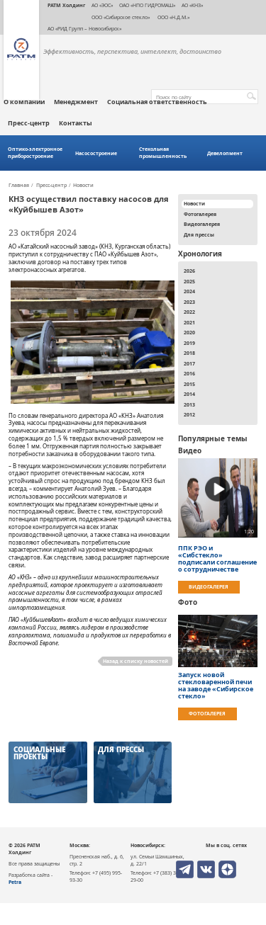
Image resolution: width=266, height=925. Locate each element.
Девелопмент (225, 153)
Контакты (75, 123)
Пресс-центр (29, 123)
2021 (189, 322)
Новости (83, 185)
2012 (189, 414)
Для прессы (199, 234)
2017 (189, 363)
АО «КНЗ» (192, 4)
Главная (19, 185)
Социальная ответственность (157, 102)
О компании (24, 102)
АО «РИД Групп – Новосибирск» (84, 28)
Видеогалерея (202, 223)
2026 (189, 270)
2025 (189, 281)
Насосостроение (96, 153)
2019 (189, 342)
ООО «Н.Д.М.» (172, 17)
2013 (189, 404)
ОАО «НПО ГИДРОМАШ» (147, 4)
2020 (189, 332)
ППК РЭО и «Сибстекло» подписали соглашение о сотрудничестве (217, 559)
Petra (15, 881)
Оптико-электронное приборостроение (35, 152)
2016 (189, 373)
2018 (189, 352)
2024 (189, 291)
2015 (189, 383)
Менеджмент (76, 102)
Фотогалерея (200, 213)
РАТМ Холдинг (66, 4)
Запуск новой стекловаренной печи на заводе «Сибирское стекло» (215, 685)
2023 (189, 301)
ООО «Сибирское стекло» (121, 17)
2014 (189, 393)
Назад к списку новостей (135, 660)
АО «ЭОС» (102, 4)
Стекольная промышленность (163, 152)
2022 (189, 311)
